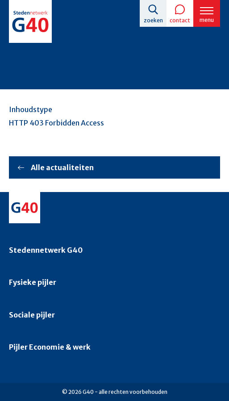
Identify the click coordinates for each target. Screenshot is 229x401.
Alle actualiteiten (62, 167)
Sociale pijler (32, 314)
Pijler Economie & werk (50, 347)
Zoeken (153, 20)
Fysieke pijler (32, 282)
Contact (180, 20)
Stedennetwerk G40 (46, 250)
